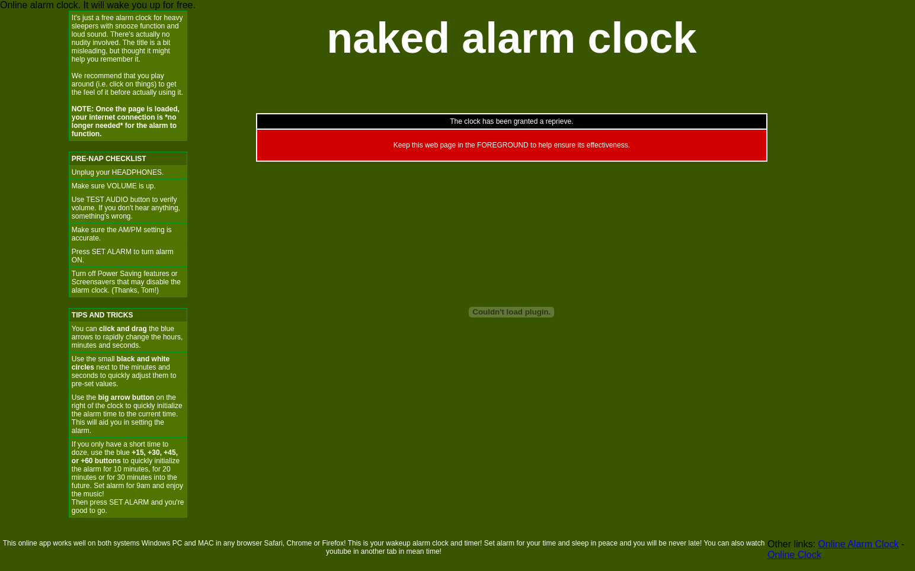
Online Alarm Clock (858, 544)
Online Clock (794, 555)
